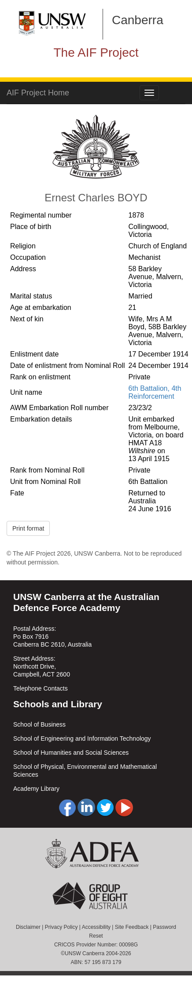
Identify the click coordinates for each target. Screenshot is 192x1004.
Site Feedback (132, 927)
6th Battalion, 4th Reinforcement (155, 392)
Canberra (137, 20)
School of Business (39, 724)
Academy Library (36, 788)
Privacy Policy (61, 927)
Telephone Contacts (40, 688)
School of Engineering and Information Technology (82, 738)
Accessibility (96, 927)
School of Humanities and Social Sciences (71, 752)
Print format (28, 528)
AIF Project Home (38, 92)
